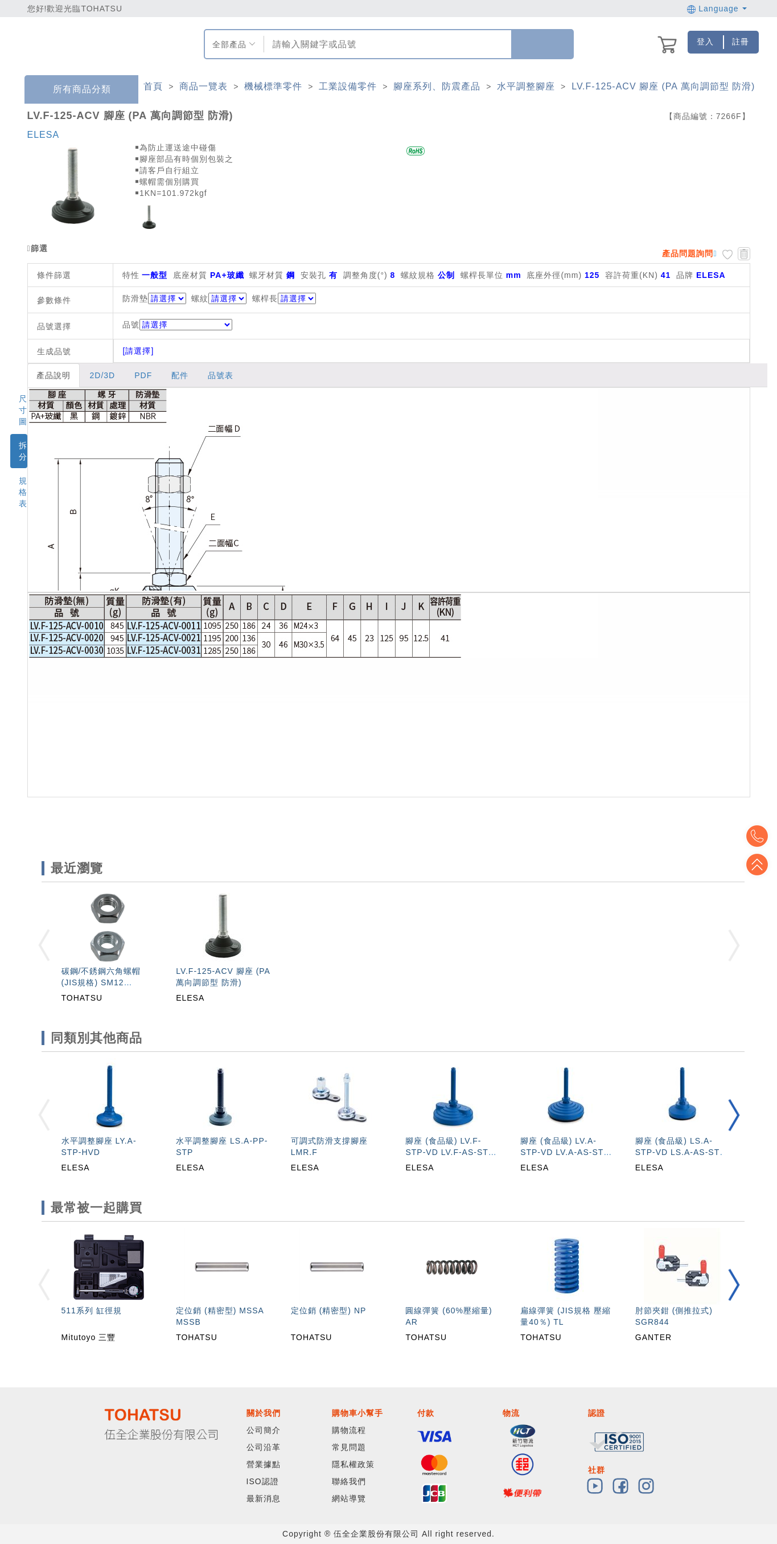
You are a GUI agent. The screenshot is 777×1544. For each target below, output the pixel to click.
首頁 (153, 86)
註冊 (740, 41)
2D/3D (103, 375)
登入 (705, 41)
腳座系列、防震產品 (436, 86)
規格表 (23, 492)
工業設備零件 (348, 86)
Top (760, 864)
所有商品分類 (73, 90)
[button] (734, 1115)
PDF (143, 375)
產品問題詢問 (687, 253)
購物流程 (349, 1430)
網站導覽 (349, 1498)
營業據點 (263, 1464)
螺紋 (199, 298)
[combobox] (386, 44)
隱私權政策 (353, 1464)
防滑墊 (135, 298)
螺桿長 (265, 298)
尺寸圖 (23, 410)
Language (717, 8)
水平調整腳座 (526, 86)
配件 (179, 375)
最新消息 (263, 1498)
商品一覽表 (203, 86)
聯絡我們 (349, 1481)
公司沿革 (263, 1447)
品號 (177, 324)
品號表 (220, 375)
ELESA (43, 135)
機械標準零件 (273, 86)
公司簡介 (263, 1430)
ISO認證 (262, 1481)
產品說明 (53, 375)
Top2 (760, 836)
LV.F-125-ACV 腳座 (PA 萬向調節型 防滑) (663, 86)
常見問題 (349, 1447)
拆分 (23, 451)
